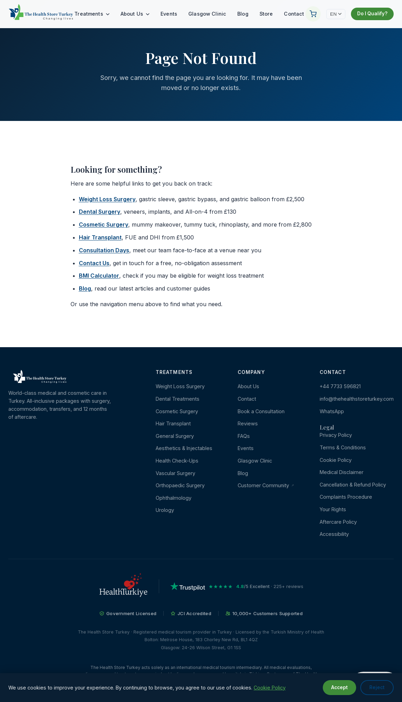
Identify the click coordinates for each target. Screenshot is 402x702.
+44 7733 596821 (340, 386)
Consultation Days (104, 250)
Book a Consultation (261, 411)
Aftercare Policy (338, 522)
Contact (294, 14)
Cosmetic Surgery (103, 224)
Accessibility (334, 534)
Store (266, 14)
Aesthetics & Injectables (184, 448)
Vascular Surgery (175, 473)
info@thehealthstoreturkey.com (357, 399)
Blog (242, 14)
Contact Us (94, 263)
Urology (165, 510)
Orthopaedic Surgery (180, 485)
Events (169, 14)
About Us (135, 14)
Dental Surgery (99, 211)
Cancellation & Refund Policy (353, 485)
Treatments (91, 14)
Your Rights (333, 509)
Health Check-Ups (177, 461)
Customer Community (266, 485)
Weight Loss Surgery (107, 199)
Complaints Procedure (346, 497)
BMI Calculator (99, 275)
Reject (377, 687)
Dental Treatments (177, 399)
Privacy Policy (336, 435)
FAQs (244, 436)
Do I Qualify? (372, 13)
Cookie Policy (336, 460)
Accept (339, 687)
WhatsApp (332, 411)
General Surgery (175, 436)
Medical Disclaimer (341, 472)
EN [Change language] (336, 14)
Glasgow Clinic (207, 14)
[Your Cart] (313, 14)
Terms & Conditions (343, 447)
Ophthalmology (173, 498)
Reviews (248, 423)
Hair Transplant (100, 237)
